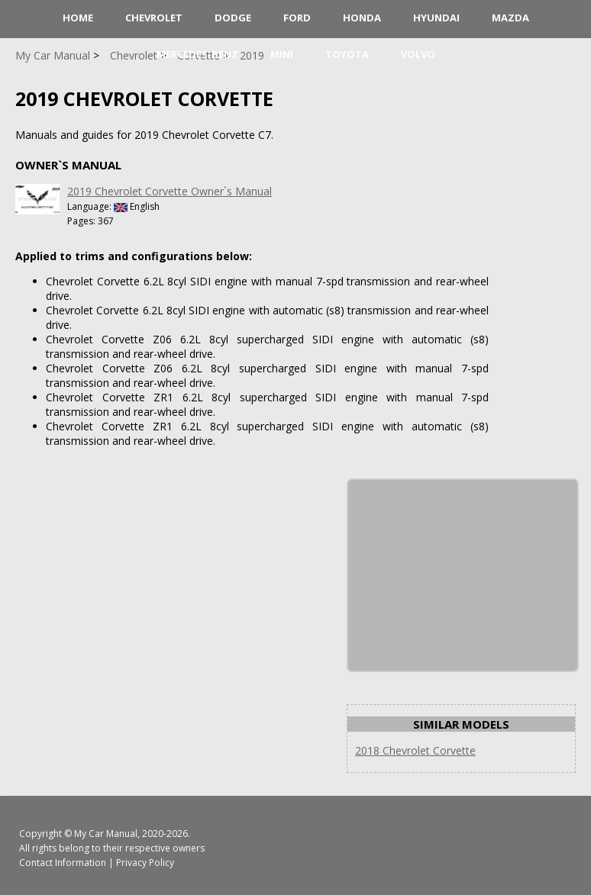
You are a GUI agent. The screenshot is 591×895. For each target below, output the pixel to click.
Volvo (418, 54)
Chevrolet (153, 17)
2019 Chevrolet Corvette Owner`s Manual (169, 191)
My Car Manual (105, 833)
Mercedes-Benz (197, 54)
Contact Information (62, 862)
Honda (362, 17)
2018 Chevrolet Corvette (415, 750)
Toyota (347, 54)
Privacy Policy (145, 862)
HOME (78, 17)
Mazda (510, 17)
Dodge (233, 17)
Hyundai (436, 17)
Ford (297, 17)
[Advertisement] (462, 575)
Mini (281, 54)
